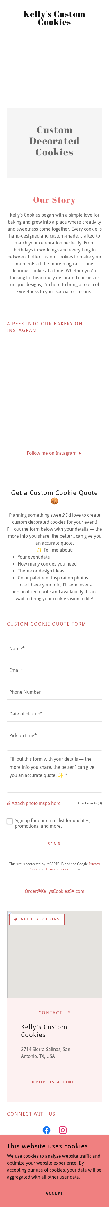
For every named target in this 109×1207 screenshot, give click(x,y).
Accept (54, 1193)
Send (55, 844)
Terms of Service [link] (58, 869)
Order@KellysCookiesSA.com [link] (54, 891)
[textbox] (54, 648)
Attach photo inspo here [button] (36, 803)
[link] (54, 17)
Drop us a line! (54, 1082)
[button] (54, 453)
